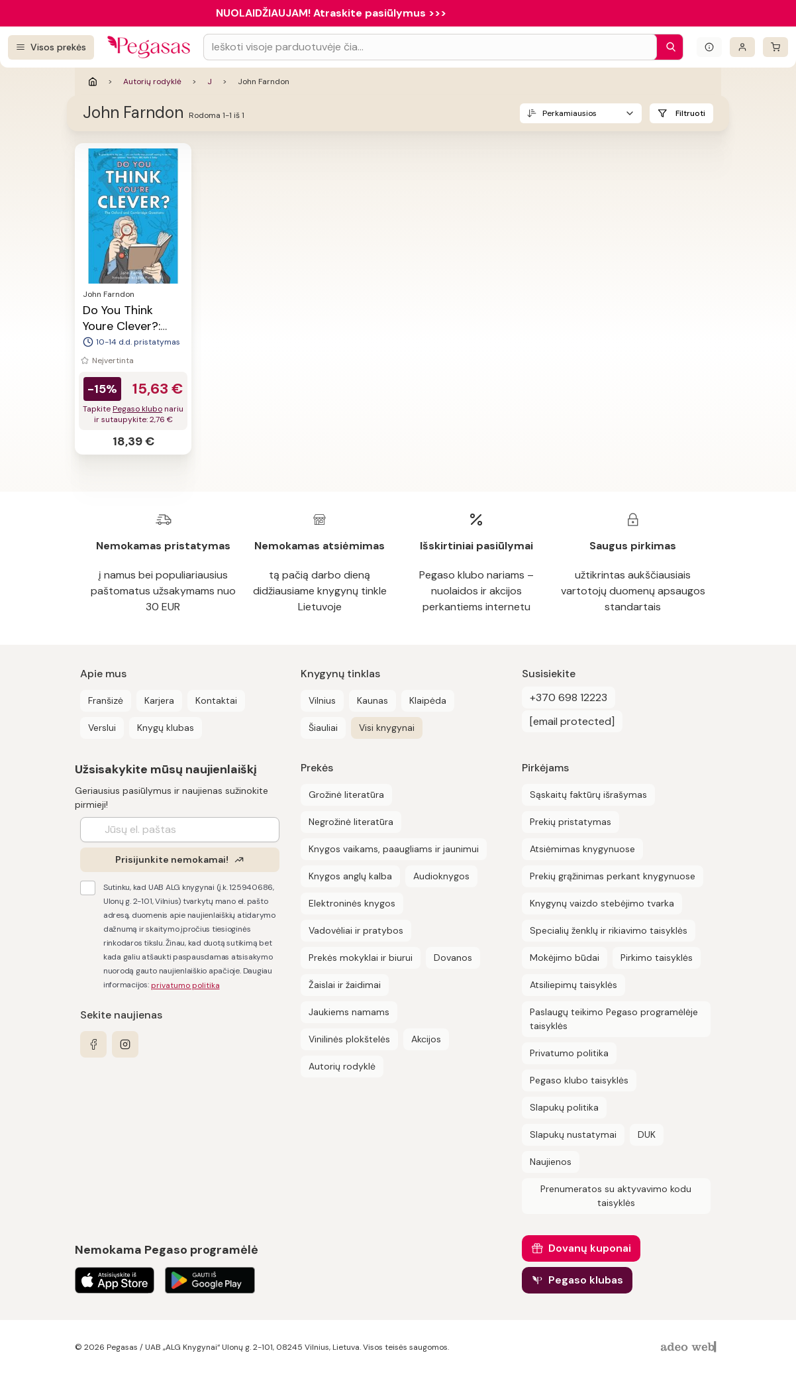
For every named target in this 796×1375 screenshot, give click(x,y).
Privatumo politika (569, 1053)
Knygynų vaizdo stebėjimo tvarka (602, 903)
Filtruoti (690, 113)
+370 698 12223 (568, 697)
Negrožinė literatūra (351, 822)
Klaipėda (427, 700)
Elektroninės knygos (352, 903)
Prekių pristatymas (570, 822)
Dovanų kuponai (589, 1248)
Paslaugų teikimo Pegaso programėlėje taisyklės (614, 1019)
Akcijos (426, 1039)
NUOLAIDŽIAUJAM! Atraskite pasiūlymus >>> (331, 13)
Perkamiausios (569, 113)
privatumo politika (185, 985)
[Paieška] (667, 47)
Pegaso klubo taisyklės (579, 1080)
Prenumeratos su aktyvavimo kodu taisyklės (615, 1196)
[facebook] (93, 1044)
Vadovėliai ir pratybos (356, 930)
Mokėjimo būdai (564, 957)
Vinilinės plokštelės (349, 1039)
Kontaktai (216, 700)
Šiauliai (323, 728)
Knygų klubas (165, 728)
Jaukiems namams (349, 1012)
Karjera (159, 700)
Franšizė (105, 700)
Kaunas (372, 700)
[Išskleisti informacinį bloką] (709, 47)
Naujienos (551, 1162)
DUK (647, 1134)
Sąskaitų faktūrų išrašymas (588, 794)
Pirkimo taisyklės (657, 957)
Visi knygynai (387, 728)
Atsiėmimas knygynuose (582, 849)
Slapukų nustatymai (573, 1134)
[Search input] (430, 47)
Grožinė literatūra (346, 794)
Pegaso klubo (137, 409)
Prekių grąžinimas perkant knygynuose (612, 876)
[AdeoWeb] (690, 1347)
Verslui (102, 728)
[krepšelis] (775, 47)
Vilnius (322, 700)
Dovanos (453, 957)
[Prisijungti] (742, 47)
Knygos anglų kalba (350, 876)
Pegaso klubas (585, 1280)
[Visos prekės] (51, 47)
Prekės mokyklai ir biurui (361, 957)
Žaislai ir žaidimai (345, 985)
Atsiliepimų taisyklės (573, 985)
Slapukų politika (564, 1107)
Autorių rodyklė (152, 81)
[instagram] (125, 1044)
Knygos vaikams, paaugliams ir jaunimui (394, 849)
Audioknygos (441, 876)
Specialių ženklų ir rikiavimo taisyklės (608, 930)
